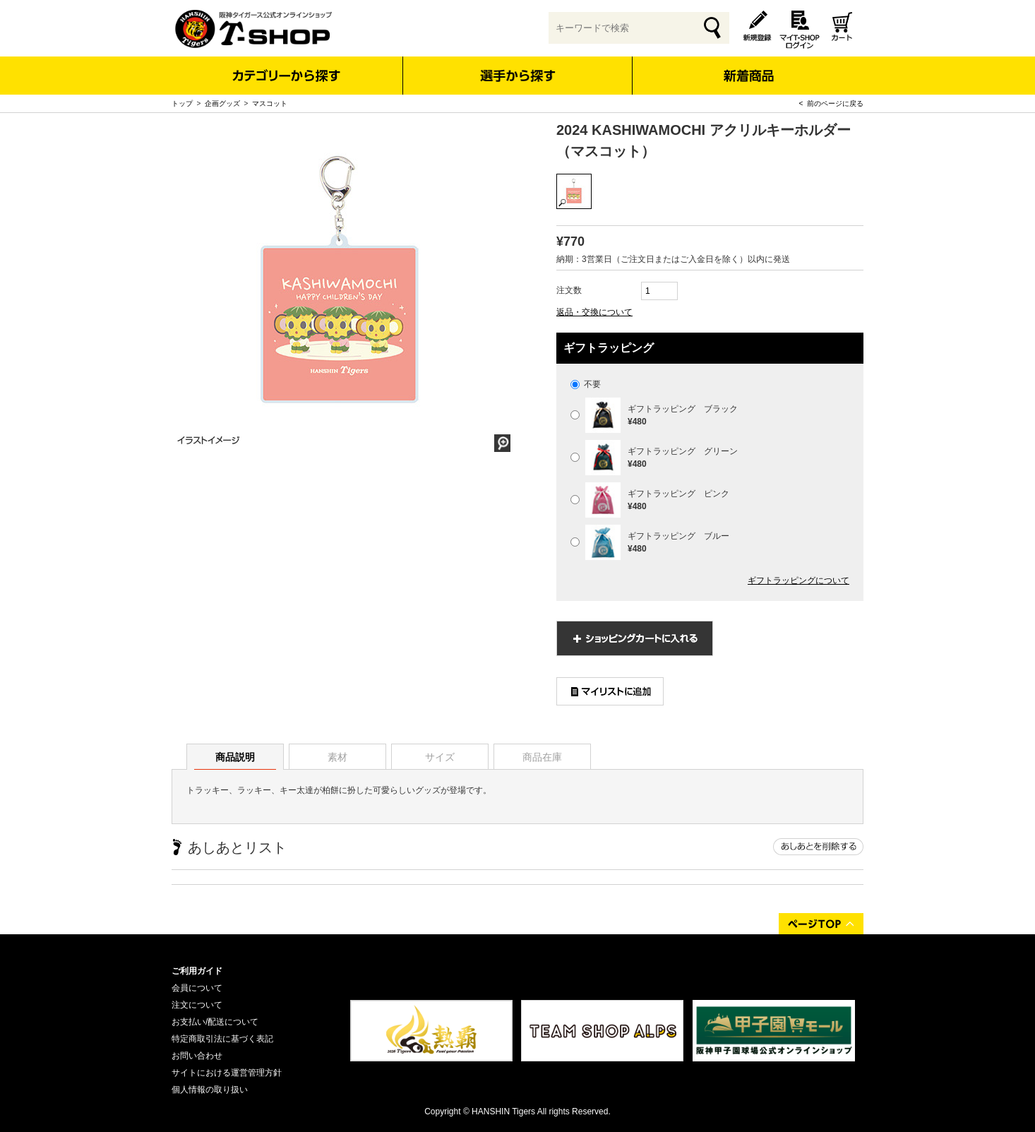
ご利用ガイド (197, 971)
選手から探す (518, 75)
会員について (197, 988)
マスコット (269, 103)
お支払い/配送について (215, 1022)
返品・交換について (594, 312)
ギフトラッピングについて (798, 580)
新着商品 (748, 66)
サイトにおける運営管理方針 (227, 1073)
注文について (197, 1005)
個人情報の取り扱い (210, 1090)
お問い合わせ (197, 1056)
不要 (585, 384)
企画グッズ (222, 103)
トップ (182, 103)
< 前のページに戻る (831, 103)
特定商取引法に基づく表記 (222, 1039)
